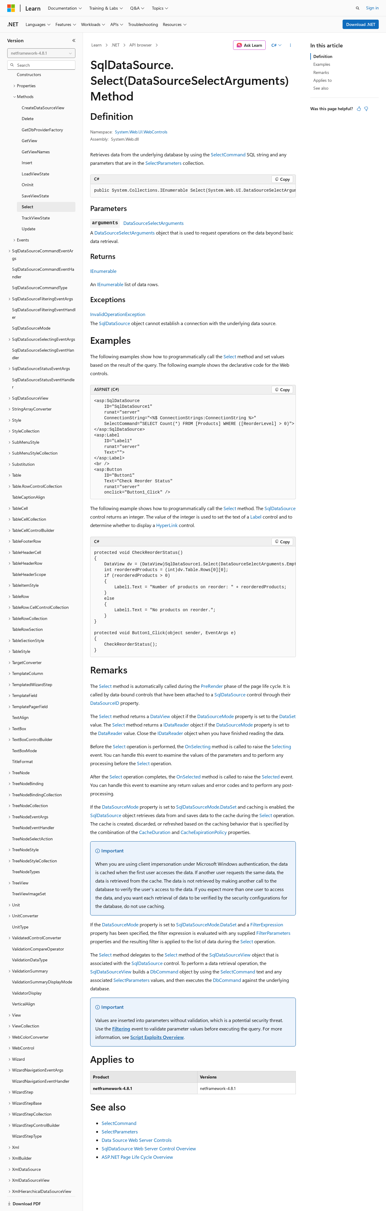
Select (229, 356)
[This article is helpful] (358, 108)
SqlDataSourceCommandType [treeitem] (39, 267)
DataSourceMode (215, 716)
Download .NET (360, 24)
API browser (140, 45)
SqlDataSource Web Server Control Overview (149, 1148)
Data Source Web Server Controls (137, 1140)
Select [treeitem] (27, 186)
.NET (115, 45)
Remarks (321, 72)
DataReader (110, 733)
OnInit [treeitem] (27, 164)
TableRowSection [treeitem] (27, 608)
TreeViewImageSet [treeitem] (29, 873)
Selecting (281, 746)
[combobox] (41, 53)
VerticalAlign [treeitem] (23, 983)
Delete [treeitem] (27, 98)
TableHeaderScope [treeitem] (29, 553)
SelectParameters (163, 163)
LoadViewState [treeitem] (35, 153)
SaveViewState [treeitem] (35, 175)
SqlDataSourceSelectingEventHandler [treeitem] (43, 333)
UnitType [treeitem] (20, 906)
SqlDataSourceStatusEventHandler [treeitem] (43, 362)
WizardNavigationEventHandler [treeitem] (40, 1060)
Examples (321, 64)
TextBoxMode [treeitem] (24, 730)
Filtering (121, 1028)
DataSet (287, 716)
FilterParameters (273, 933)
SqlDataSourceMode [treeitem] (31, 307)
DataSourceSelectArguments (153, 223)
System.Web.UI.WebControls (141, 132)
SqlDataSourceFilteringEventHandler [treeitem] (43, 292)
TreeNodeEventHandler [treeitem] (33, 807)
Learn (96, 45)
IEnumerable (103, 271)
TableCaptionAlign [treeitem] (28, 476)
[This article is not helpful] (366, 108)
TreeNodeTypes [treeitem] (26, 851)
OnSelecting (197, 746)
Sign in (372, 8)
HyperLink (167, 525)
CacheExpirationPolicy (204, 832)
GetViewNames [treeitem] (36, 131)
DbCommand (164, 971)
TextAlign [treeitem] (20, 696)
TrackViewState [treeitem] (36, 197)
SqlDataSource (114, 323)
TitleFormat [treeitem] (22, 740)
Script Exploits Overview (157, 1037)
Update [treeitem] (28, 208)
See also (320, 88)
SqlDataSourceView (230, 954)
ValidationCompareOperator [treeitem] (38, 928)
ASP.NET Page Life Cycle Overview (137, 1157)
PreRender (212, 686)
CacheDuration (154, 832)
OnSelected (188, 776)
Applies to (322, 80)
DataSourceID (104, 703)
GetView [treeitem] (29, 120)
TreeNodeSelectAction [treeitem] (32, 818)
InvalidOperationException (117, 314)
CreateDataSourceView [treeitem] (43, 87)
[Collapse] (74, 40)
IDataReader (176, 724)
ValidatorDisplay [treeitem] (27, 972)
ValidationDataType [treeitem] (29, 939)
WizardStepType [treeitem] (27, 1115)
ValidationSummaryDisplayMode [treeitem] (42, 961)
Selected (271, 776)
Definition (322, 56)
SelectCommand (228, 154)
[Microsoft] (11, 8)
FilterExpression (266, 924)
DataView (160, 716)
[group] (193, 190)
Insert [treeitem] (27, 142)
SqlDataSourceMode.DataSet (206, 807)
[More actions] (290, 45)
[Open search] (358, 8)
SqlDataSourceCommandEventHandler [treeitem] (43, 252)
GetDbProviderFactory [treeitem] (42, 109)
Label (255, 516)
